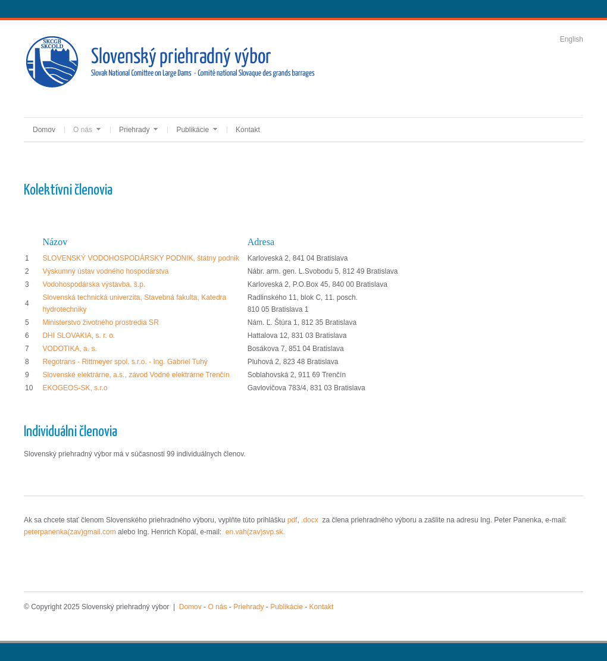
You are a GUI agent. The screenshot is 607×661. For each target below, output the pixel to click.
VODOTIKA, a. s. (69, 348)
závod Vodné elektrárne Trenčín (179, 375)
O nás (87, 130)
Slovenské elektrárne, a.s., (85, 375)
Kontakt (248, 130)
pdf (292, 520)
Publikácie (196, 130)
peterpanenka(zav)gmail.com (71, 532)
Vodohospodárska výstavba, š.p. (93, 284)
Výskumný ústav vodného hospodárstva (105, 271)
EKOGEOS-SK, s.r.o (74, 388)
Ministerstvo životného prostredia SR (100, 322)
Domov (44, 130)
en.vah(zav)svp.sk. (255, 532)
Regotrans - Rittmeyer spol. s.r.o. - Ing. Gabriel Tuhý (124, 362)
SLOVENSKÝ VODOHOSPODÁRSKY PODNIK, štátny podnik (140, 258)
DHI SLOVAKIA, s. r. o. (78, 335)
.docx (309, 520)
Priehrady (138, 130)
